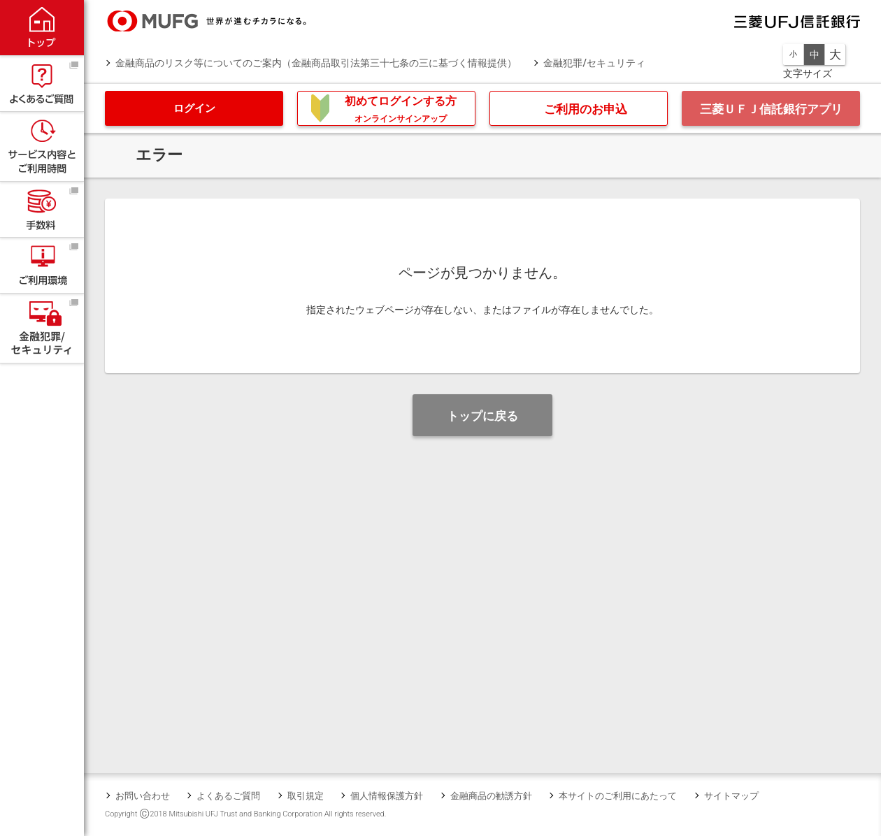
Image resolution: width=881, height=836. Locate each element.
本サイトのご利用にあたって (618, 796)
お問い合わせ (142, 796)
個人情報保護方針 (386, 796)
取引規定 (305, 796)
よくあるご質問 (228, 796)
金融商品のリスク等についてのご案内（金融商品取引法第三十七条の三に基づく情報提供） (316, 63)
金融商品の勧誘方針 (491, 796)
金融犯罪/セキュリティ (594, 63)
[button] (194, 108)
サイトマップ (731, 796)
